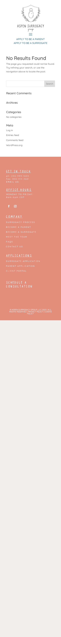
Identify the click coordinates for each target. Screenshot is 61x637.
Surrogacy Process (20, 222)
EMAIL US (12, 182)
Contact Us (14, 246)
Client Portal (16, 271)
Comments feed (14, 140)
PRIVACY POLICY (35, 311)
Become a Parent (18, 227)
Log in (9, 130)
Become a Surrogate (21, 232)
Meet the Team (16, 237)
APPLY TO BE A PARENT (30, 39)
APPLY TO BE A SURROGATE (30, 43)
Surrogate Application (23, 261)
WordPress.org (14, 145)
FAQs (9, 242)
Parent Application (20, 266)
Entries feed (12, 135)
